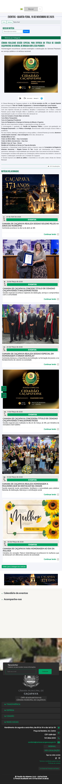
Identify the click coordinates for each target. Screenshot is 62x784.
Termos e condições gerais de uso (50, 761)
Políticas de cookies (54, 763)
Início (4, 22)
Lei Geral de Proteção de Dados (49, 768)
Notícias (10, 22)
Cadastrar (45, 671)
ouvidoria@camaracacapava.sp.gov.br (42, 742)
